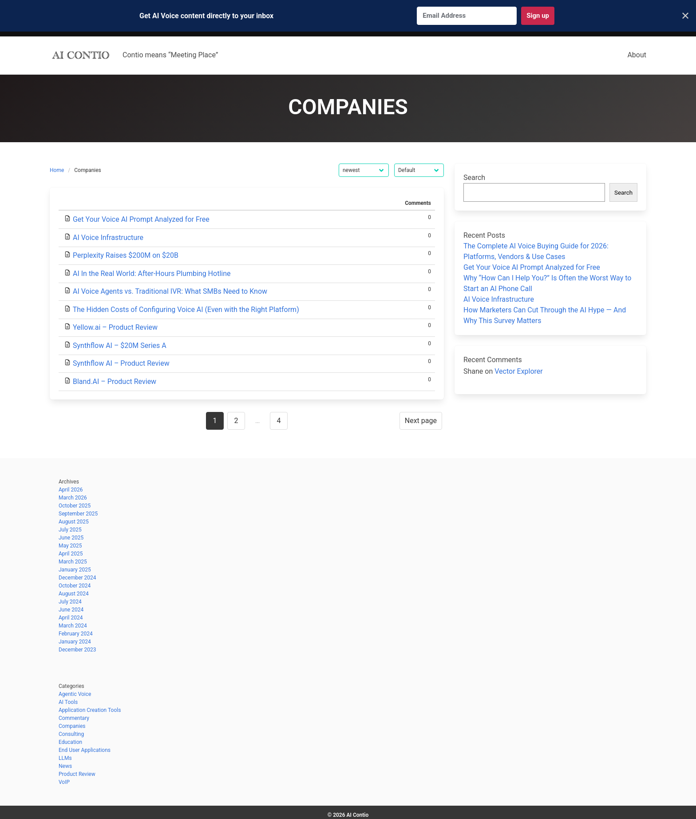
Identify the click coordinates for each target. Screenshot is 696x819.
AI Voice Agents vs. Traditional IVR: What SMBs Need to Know (170, 291)
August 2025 (74, 522)
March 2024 (73, 626)
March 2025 (73, 562)
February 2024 (76, 634)
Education (70, 742)
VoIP (64, 782)
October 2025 (75, 506)
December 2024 (77, 578)
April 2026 (71, 490)
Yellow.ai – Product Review (115, 327)
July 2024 (70, 602)
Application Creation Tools (90, 710)
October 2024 (75, 586)
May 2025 (70, 546)
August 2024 (74, 594)
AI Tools (68, 702)
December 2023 (77, 650)
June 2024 (71, 610)
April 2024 (71, 618)
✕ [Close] (685, 16)
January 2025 (75, 570)
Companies (72, 726)
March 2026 (73, 498)
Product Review (77, 774)
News (65, 766)
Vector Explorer (518, 371)
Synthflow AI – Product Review (121, 363)
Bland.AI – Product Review (114, 381)
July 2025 (70, 530)
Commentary (74, 718)
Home (57, 170)
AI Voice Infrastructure (108, 237)
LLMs (65, 758)
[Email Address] (467, 16)
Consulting (71, 734)
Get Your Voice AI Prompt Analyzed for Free (141, 219)
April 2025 (71, 554)
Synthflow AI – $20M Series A (119, 345)
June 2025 (71, 538)
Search (474, 177)
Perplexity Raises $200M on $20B (125, 255)
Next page (421, 420)
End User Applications (85, 750)
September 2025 (78, 514)
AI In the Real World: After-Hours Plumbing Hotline (152, 273)
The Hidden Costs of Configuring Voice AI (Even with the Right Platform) (186, 309)
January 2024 (75, 642)
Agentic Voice (75, 694)
